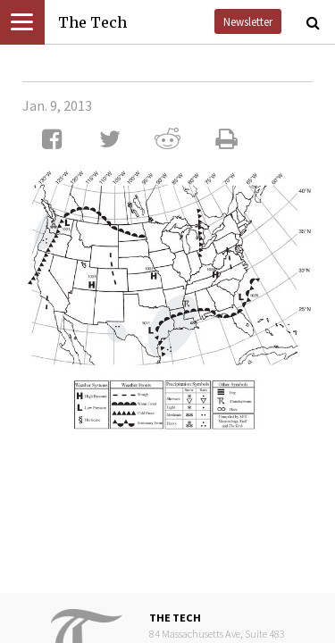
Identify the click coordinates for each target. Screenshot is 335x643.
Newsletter (247, 21)
